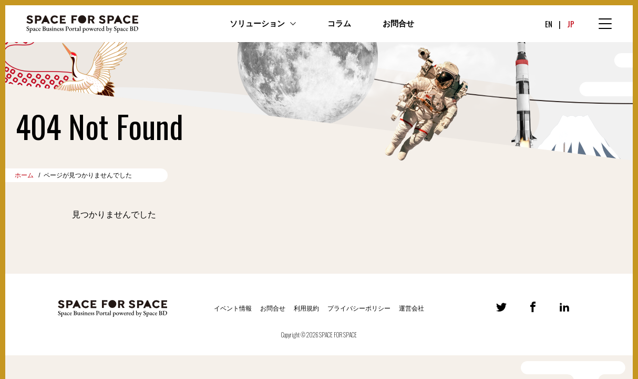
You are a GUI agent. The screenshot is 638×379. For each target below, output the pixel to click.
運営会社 (411, 308)
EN (548, 23)
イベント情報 (233, 308)
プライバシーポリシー (358, 308)
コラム (339, 23)
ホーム (24, 175)
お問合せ (398, 23)
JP (570, 23)
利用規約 (306, 308)
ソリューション (257, 23)
